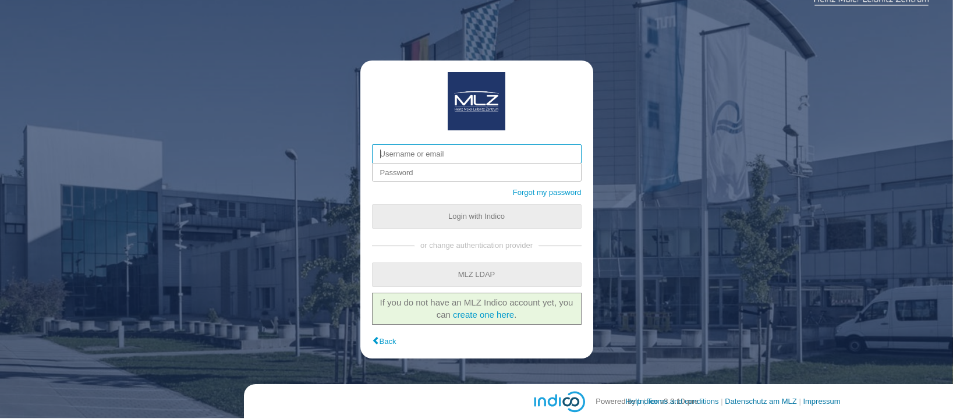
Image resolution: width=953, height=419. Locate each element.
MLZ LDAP (476, 274)
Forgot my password (547, 192)
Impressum (821, 401)
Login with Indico (476, 216)
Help (634, 401)
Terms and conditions (683, 401)
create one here (483, 314)
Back (388, 341)
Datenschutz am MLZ (761, 401)
